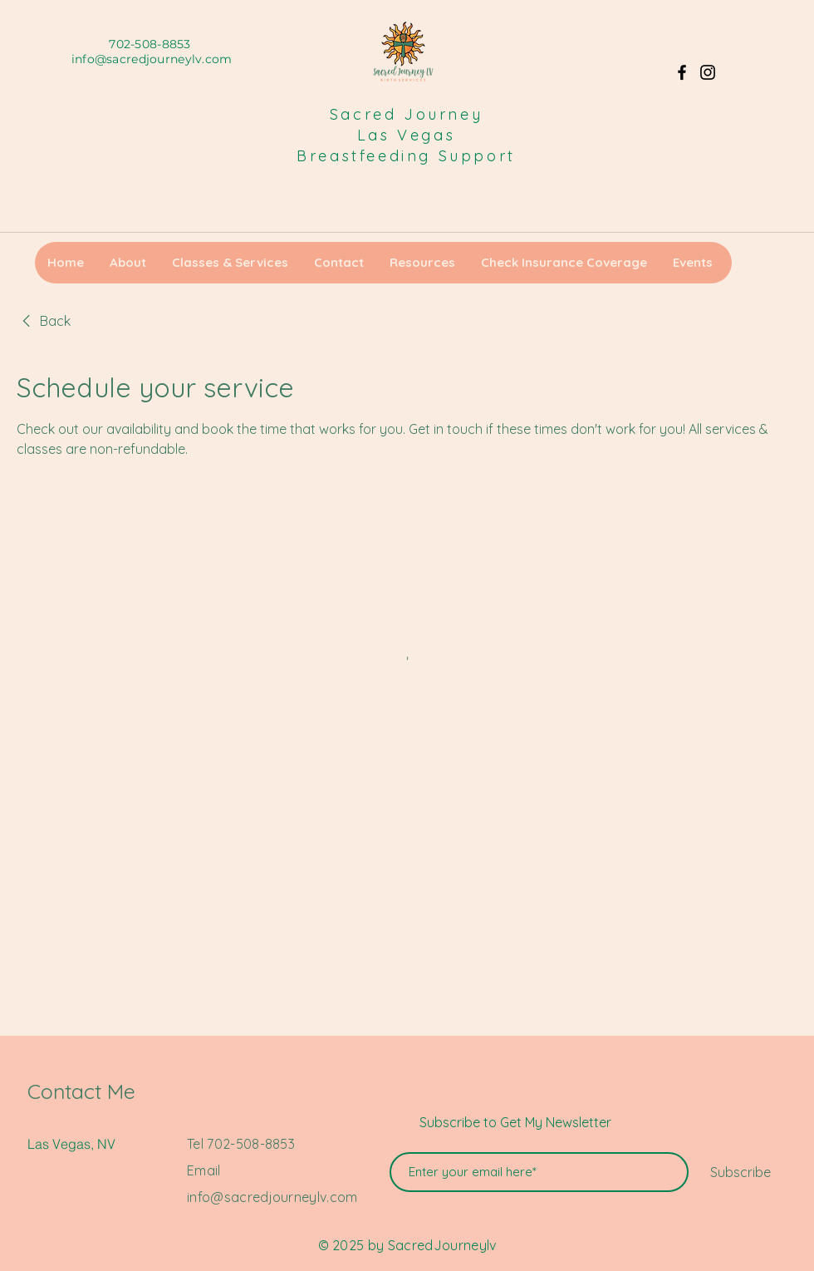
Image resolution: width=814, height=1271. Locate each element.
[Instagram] (708, 72)
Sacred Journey (406, 114)
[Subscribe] (740, 1172)
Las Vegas (406, 135)
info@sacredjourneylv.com (152, 59)
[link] (44, 321)
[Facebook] (682, 72)
